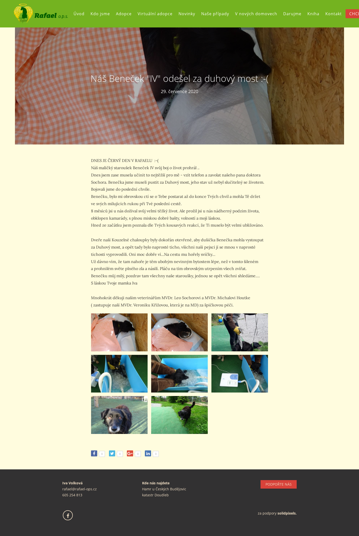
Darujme (292, 14)
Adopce (124, 14)
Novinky (187, 14)
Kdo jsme (100, 14)
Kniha (313, 14)
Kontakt (333, 14)
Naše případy (215, 14)
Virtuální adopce (155, 14)
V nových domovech (256, 14)
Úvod (79, 14)
